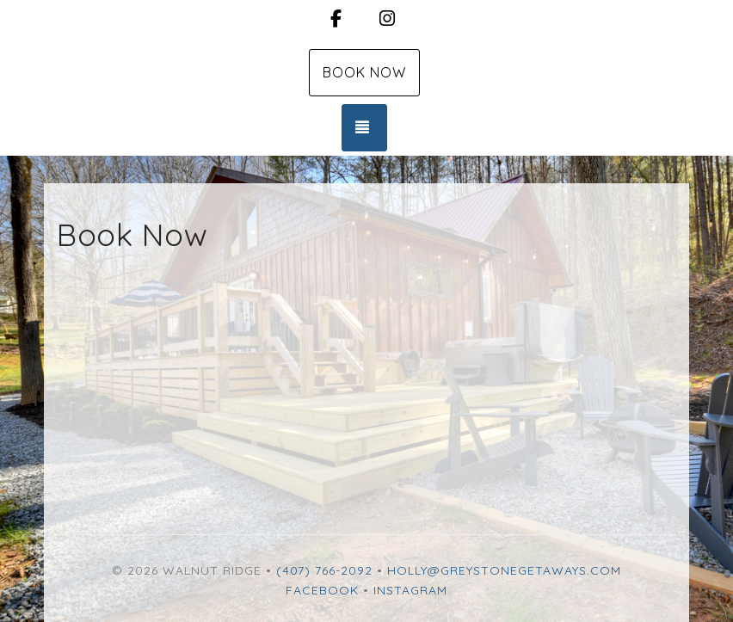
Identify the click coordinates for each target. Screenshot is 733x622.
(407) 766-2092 (324, 570)
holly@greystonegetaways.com (504, 570)
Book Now (364, 72)
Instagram (410, 590)
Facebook (322, 590)
